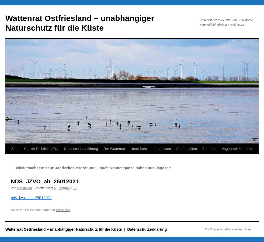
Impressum (162, 149)
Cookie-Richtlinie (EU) (41, 149)
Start (15, 149)
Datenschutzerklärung (81, 149)
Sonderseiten (186, 149)
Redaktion (24, 188)
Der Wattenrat (114, 149)
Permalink (63, 210)
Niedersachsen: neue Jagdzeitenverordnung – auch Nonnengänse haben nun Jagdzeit (91, 168)
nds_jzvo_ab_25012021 (31, 197)
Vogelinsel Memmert (237, 149)
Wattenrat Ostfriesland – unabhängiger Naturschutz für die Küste (64, 229)
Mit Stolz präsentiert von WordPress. (228, 229)
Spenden (209, 149)
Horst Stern (139, 149)
